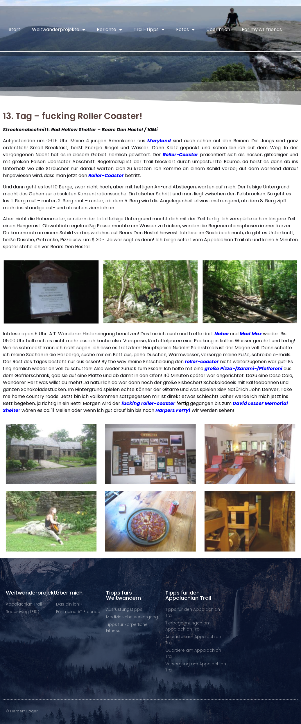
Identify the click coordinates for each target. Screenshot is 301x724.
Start (14, 29)
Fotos (185, 29)
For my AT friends (262, 29)
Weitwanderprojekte (58, 29)
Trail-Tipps (149, 29)
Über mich (218, 29)
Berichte (109, 29)
